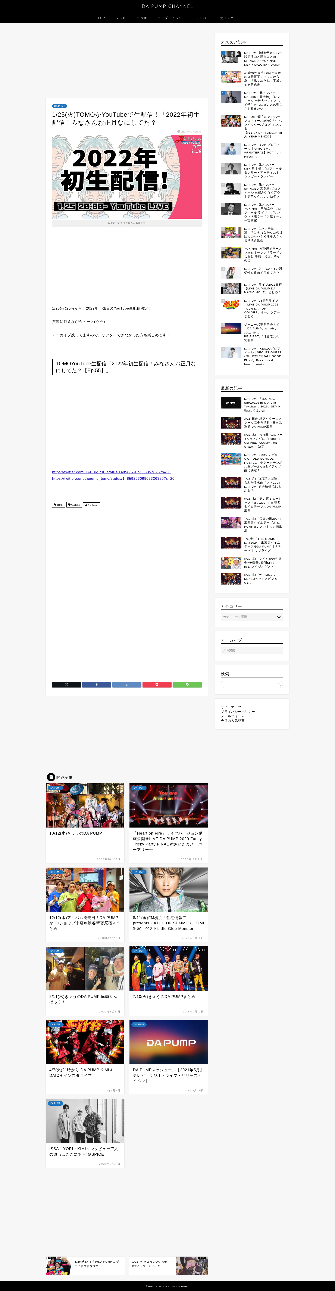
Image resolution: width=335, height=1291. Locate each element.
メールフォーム (233, 716)
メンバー (203, 18)
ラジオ (142, 18)
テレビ (121, 18)
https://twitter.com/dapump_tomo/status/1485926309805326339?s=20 (113, 479)
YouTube (75, 505)
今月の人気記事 (233, 720)
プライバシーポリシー (238, 711)
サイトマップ (231, 707)
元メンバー (228, 18)
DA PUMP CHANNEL (167, 6)
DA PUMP (59, 106)
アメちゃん (92, 505)
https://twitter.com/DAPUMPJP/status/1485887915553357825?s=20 (111, 472)
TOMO (59, 505)
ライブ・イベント (171, 18)
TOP (101, 18)
